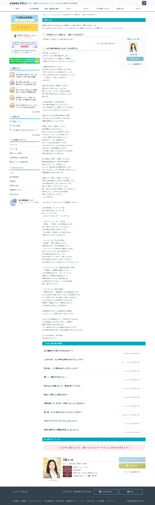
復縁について (17, 121)
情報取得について (16, 190)
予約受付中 (133, 466)
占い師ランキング (103, 8)
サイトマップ (110, 501)
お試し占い (121, 8)
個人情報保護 (14, 177)
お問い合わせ (14, 194)
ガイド (86, 8)
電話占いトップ (47, 14)
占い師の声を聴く (53, 480)
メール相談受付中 (133, 472)
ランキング (13, 144)
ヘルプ (12, 173)
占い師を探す (34, 8)
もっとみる (36, 111)
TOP (17, 8)
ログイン (26, 27)
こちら (20, 52)
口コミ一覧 (13, 149)
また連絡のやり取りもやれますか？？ (25, 130)
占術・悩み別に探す (51, 8)
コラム (137, 8)
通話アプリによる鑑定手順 (19, 162)
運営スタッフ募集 (16, 153)
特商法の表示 (14, 185)
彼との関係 (16, 126)
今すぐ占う (133, 459)
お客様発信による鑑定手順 (19, 157)
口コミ (69, 8)
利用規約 (13, 181)
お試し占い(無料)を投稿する (114, 28)
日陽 (131, 54)
